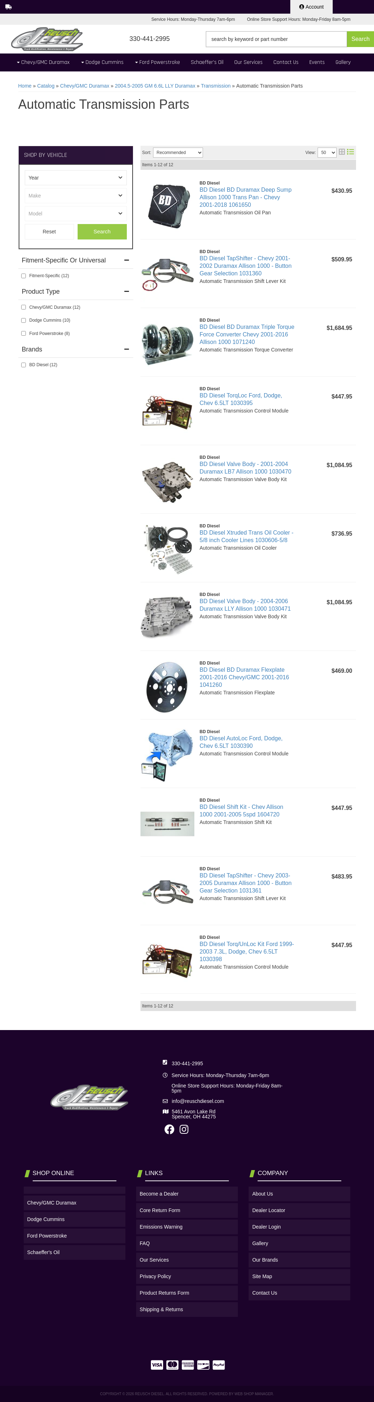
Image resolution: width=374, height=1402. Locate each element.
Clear (49, 231)
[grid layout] (341, 153)
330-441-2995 (187, 1063)
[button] (290, 39)
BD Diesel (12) (43, 364)
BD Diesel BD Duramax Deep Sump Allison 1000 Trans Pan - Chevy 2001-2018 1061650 (246, 197)
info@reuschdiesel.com (198, 1101)
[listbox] (76, 177)
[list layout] (350, 153)
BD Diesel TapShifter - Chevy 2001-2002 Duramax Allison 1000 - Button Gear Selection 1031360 (246, 265)
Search (102, 231)
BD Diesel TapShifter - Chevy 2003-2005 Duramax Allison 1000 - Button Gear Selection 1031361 (246, 883)
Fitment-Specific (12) (49, 275)
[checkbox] (23, 276)
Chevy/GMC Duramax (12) (54, 307)
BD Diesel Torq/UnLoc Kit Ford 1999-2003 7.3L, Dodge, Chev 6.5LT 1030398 (247, 951)
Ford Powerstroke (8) (49, 333)
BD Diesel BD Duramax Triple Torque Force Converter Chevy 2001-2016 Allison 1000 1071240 (247, 334)
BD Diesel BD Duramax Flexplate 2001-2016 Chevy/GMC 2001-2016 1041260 (244, 677)
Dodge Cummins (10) (49, 320)
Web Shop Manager (254, 1394)
